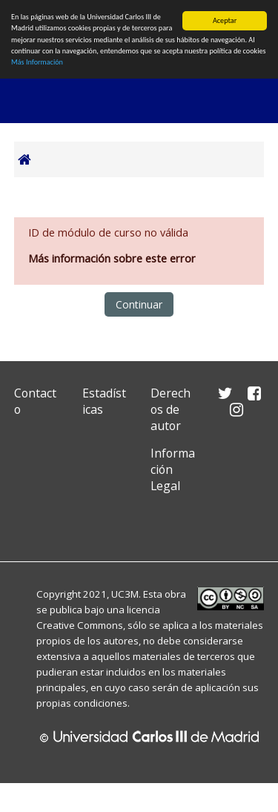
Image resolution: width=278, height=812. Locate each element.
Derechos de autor (170, 409)
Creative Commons (79, 625)
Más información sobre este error (112, 258)
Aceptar (224, 20)
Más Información (37, 62)
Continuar (139, 304)
